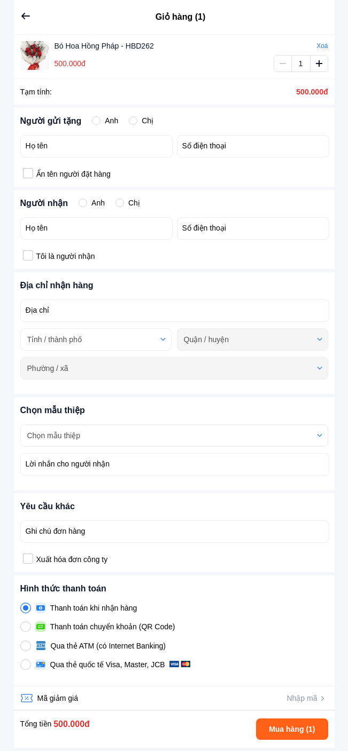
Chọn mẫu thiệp (53, 435)
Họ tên (37, 145)
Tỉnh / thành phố (54, 339)
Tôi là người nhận (65, 256)
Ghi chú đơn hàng (56, 531)
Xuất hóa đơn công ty (72, 559)
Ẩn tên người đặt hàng (73, 174)
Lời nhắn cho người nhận (68, 464)
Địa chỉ (38, 310)
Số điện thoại (204, 145)
